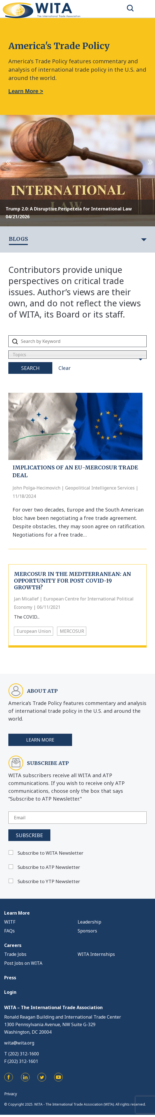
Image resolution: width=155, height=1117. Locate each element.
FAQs (9, 931)
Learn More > (25, 91)
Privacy (10, 1093)
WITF (9, 922)
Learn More (40, 740)
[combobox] (77, 354)
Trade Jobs (15, 954)
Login (10, 992)
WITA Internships (96, 954)
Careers (12, 945)
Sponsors (87, 931)
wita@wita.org (19, 1043)
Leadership (89, 922)
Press (10, 978)
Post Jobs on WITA (23, 963)
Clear (64, 368)
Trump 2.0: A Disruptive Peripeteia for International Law (69, 209)
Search (30, 368)
